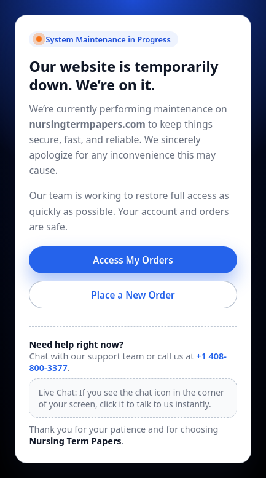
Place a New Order (132, 295)
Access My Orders (133, 260)
